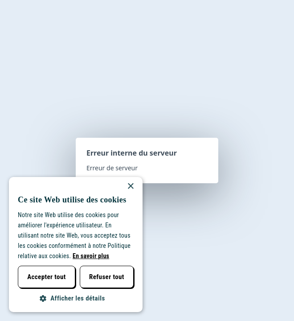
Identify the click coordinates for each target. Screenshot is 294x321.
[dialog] (76, 244)
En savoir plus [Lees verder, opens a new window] (91, 255)
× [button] (130, 186)
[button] (76, 298)
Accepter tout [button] (46, 277)
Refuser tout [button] (106, 277)
